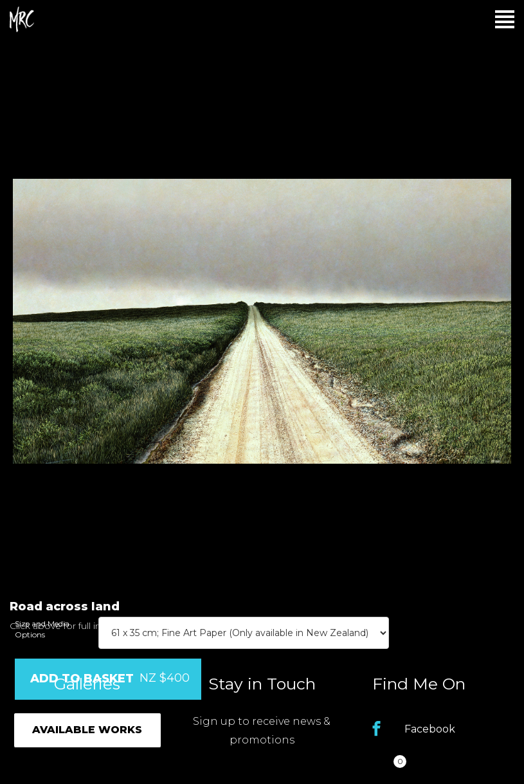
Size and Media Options (42, 629)
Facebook (429, 729)
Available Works (87, 730)
